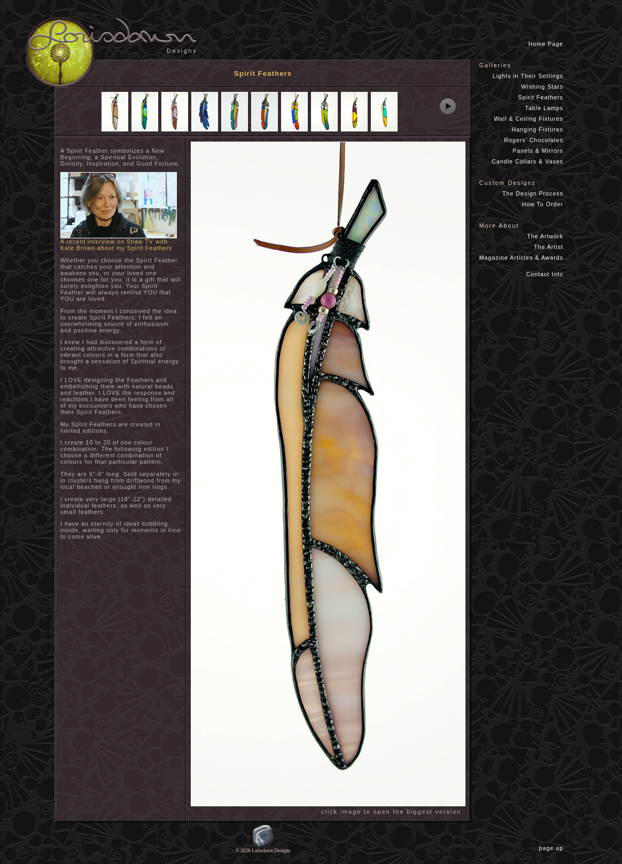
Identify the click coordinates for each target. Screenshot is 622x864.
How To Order (542, 204)
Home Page (545, 44)
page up (553, 848)
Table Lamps (544, 108)
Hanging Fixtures (537, 129)
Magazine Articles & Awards (521, 257)
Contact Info (544, 274)
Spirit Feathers (540, 97)
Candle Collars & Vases (527, 161)
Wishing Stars (542, 86)
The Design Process (532, 193)
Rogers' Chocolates (533, 140)
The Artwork (545, 236)
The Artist (548, 247)
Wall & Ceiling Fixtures (528, 118)
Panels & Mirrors (537, 150)
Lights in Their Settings (528, 76)
